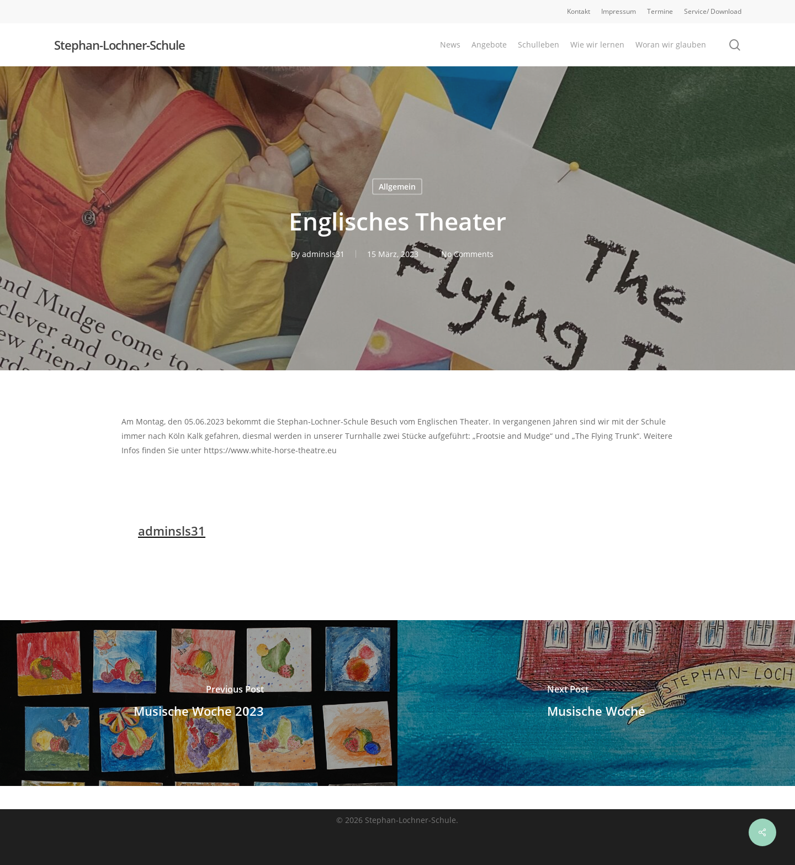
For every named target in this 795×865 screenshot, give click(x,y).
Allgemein (397, 186)
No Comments (467, 254)
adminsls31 (323, 254)
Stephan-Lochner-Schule (119, 45)
